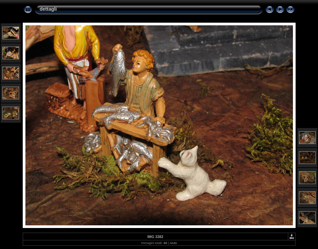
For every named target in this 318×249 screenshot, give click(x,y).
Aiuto (173, 243)
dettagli (48, 9)
